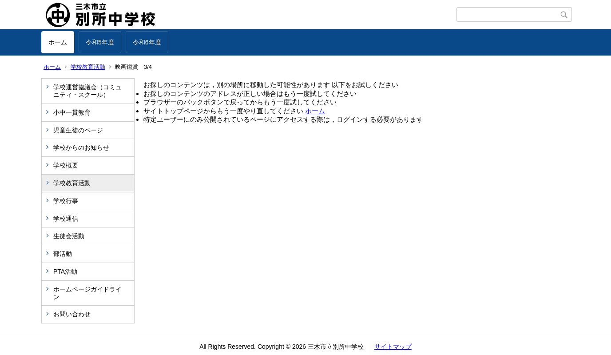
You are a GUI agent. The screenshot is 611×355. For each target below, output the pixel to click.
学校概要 (65, 165)
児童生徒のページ (78, 130)
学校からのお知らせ (81, 147)
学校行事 (65, 200)
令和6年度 (147, 42)
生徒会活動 (68, 235)
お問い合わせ (72, 314)
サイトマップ (393, 346)
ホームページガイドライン (87, 293)
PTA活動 (65, 271)
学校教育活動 (88, 67)
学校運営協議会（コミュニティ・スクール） (87, 91)
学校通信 (65, 218)
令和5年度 (100, 42)
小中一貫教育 (72, 112)
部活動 (62, 253)
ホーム (57, 42)
